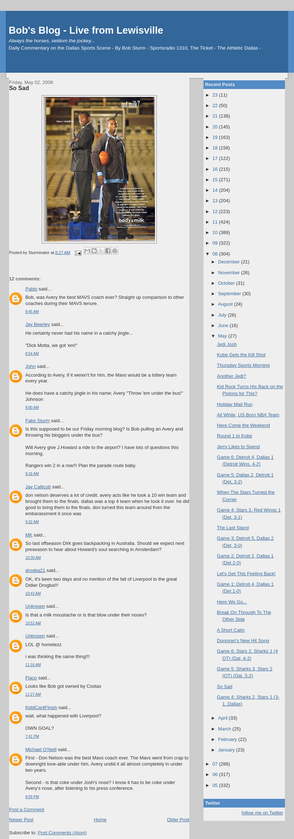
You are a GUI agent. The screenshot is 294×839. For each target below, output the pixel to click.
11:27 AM (33, 694)
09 (216, 243)
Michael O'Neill (40, 749)
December (229, 261)
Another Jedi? (231, 376)
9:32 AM (32, 522)
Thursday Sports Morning (243, 365)
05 (216, 785)
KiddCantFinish (41, 707)
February (228, 739)
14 (216, 190)
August (226, 304)
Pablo (31, 289)
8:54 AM (32, 354)
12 (216, 211)
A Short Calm (231, 630)
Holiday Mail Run (234, 404)
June (224, 325)
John (30, 366)
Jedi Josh (227, 344)
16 (216, 169)
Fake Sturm (37, 420)
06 (216, 774)
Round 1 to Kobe (234, 435)
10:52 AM (33, 623)
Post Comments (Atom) (62, 832)
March (225, 729)
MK (29, 535)
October (227, 283)
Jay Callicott (38, 487)
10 (216, 232)
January (227, 750)
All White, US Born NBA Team (248, 415)
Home (100, 819)
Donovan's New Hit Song (243, 640)
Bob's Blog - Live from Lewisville (86, 30)
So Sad (19, 88)
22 (216, 105)
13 (216, 200)
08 (216, 254)
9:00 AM (32, 408)
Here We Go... (232, 602)
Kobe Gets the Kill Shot (241, 354)
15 (216, 179)
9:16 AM (32, 474)
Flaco (31, 678)
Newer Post (21, 819)
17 (216, 158)
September (230, 293)
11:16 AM (33, 665)
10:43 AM (33, 594)
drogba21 (35, 570)
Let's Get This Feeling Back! (246, 573)
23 (216, 95)
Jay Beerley (37, 324)
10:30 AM (33, 558)
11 (216, 222)
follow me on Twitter (262, 812)
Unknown (35, 606)
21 (216, 116)
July (223, 315)
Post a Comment (26, 809)
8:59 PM (32, 797)
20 (216, 127)
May (223, 336)
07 (216, 764)
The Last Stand (233, 527)
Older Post (178, 819)
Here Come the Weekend (243, 425)
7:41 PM (32, 736)
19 (216, 137)
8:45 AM (32, 312)
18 (216, 148)
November (229, 272)
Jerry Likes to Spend (238, 446)
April (223, 718)
